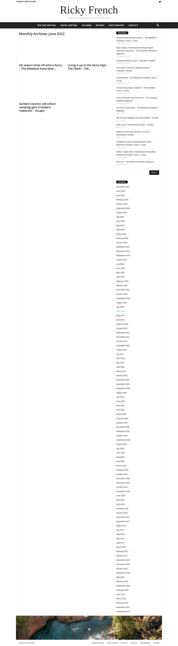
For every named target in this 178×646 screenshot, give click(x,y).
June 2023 (120, 268)
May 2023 (120, 273)
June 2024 (120, 221)
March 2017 (121, 547)
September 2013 (123, 611)
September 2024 (123, 208)
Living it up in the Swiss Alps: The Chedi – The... (87, 66)
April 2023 (120, 277)
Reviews (100, 25)
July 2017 (120, 530)
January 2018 (122, 513)
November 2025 (123, 187)
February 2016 (122, 581)
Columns (86, 25)
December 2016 (123, 560)
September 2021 (123, 345)
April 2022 (120, 320)
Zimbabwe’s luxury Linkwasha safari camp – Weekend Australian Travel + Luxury (134, 143)
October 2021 (122, 341)
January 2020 (122, 423)
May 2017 (120, 538)
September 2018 (123, 491)
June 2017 (120, 534)
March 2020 (121, 414)
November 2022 (123, 290)
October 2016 (122, 569)
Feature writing (46, 25)
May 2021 (120, 363)
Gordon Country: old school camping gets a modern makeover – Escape (37, 107)
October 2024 (122, 204)
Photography (116, 25)
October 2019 (122, 436)
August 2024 (121, 212)
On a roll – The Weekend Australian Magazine (135, 162)
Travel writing (68, 25)
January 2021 (122, 375)
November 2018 (123, 483)
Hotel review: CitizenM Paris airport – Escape (135, 125)
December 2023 (123, 247)
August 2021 (121, 350)
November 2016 (123, 564)
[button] (158, 25)
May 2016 (120, 577)
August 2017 (121, 526)
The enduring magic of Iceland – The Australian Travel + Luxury (135, 89)
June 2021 (120, 358)
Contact (133, 25)
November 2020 (123, 384)
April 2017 (120, 543)
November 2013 (123, 607)
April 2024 (120, 230)
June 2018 (120, 496)
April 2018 (120, 504)
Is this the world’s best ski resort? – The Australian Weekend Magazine (137, 99)
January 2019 (122, 474)
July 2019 (120, 448)
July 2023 (120, 264)
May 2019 (120, 457)
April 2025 (120, 195)
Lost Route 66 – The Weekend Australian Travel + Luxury (136, 79)
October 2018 (122, 487)
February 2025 (122, 200)
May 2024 (120, 225)
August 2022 (121, 303)
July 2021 (120, 354)
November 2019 (123, 431)
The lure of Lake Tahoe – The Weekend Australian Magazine (136, 109)
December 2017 (123, 517)
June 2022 (120, 311)
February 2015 (122, 590)
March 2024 (121, 234)
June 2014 (120, 594)
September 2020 (123, 388)
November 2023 (123, 251)
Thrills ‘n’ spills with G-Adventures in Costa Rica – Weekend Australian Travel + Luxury (136, 153)
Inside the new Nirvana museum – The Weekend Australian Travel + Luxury (136, 39)
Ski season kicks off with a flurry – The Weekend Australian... (40, 66)
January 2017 (122, 556)
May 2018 (120, 500)
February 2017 (122, 551)
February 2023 (122, 281)
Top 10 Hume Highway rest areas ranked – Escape (137, 118)
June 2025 (120, 191)
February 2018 (122, 508)
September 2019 (123, 440)
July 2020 (120, 397)
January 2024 (122, 242)
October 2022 (122, 294)
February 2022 (122, 324)
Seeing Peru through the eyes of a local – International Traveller (133, 133)
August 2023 (121, 260)
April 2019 (120, 461)
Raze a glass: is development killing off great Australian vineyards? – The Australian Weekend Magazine (136, 51)
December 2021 (123, 333)
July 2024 (120, 217)
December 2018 (123, 478)
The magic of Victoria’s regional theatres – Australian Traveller (133, 69)
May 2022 (120, 315)
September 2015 (123, 586)
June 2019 (120, 453)
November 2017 (123, 521)
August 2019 (121, 444)
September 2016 (123, 573)
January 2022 (122, 328)
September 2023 (123, 255)
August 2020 (121, 393)
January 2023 (122, 285)
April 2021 (120, 367)
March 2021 (121, 371)
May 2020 (120, 406)
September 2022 (123, 298)
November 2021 (123, 337)
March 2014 (121, 599)
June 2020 (120, 401)
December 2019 (123, 427)
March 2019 (121, 466)
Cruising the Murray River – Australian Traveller (135, 61)
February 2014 (122, 603)
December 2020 (123, 380)
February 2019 (122, 470)
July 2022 (120, 307)
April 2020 (120, 410)
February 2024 (122, 238)
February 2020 (122, 418)
